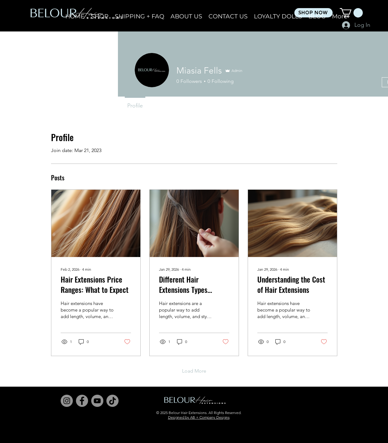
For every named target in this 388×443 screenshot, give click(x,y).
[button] (351, 12)
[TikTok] (112, 401)
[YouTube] (97, 401)
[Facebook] (82, 401)
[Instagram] (67, 401)
